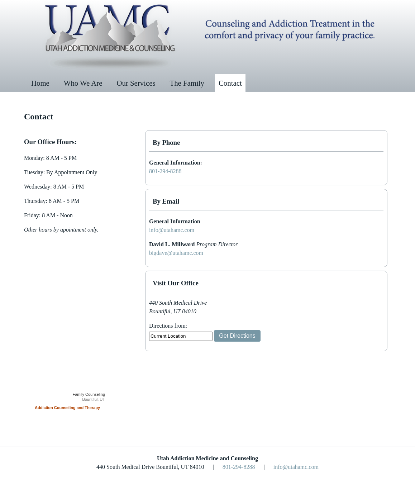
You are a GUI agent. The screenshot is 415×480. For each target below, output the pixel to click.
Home (40, 83)
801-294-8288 (165, 171)
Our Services (136, 83)
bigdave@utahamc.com (176, 253)
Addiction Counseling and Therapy (67, 407)
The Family (187, 83)
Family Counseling (89, 394)
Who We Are (83, 83)
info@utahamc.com (171, 230)
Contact (230, 83)
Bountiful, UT (93, 399)
